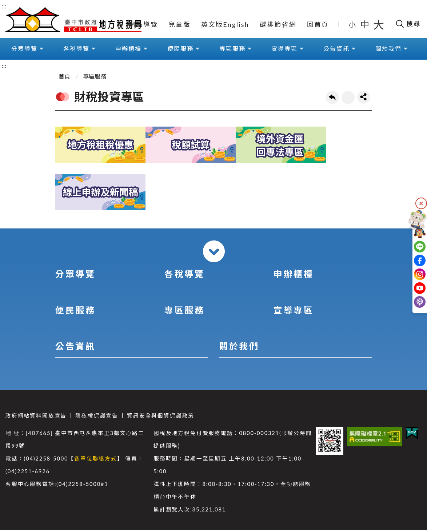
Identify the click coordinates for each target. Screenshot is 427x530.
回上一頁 (332, 97)
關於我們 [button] (388, 48)
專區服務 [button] (232, 48)
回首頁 (318, 24)
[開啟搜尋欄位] (407, 23)
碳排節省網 (278, 24)
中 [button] (365, 24)
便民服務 (75, 310)
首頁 (64, 76)
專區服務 (94, 76)
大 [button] (378, 24)
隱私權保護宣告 (96, 416)
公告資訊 (75, 346)
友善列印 (348, 97)
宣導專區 (294, 310)
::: (4, 6)
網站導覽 (143, 24)
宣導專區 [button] (284, 48)
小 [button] (352, 24)
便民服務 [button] (180, 48)
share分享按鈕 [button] (363, 97)
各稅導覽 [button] (76, 48)
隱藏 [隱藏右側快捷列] (421, 203)
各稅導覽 (184, 273)
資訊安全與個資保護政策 (160, 416)
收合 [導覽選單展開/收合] (214, 251)
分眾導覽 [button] (24, 48)
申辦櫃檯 (294, 273)
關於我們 (239, 346)
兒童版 (179, 24)
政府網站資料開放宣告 (36, 416)
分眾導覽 (75, 273)
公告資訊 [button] (336, 48)
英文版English (225, 24)
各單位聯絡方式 (95, 458)
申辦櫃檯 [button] (128, 48)
